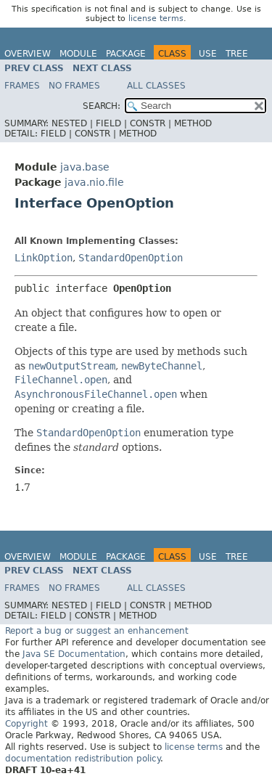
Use (208, 54)
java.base (85, 167)
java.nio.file (94, 182)
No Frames (74, 86)
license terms (156, 18)
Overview (27, 54)
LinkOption (44, 258)
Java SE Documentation (73, 654)
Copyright (26, 724)
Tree (237, 54)
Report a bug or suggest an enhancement (97, 631)
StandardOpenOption (130, 258)
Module (78, 54)
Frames (22, 86)
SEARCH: (101, 106)
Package (126, 54)
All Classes (156, 86)
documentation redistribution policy (82, 759)
